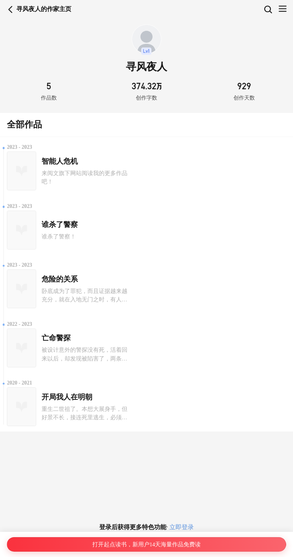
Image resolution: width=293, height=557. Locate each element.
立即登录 (181, 527)
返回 (10, 9)
